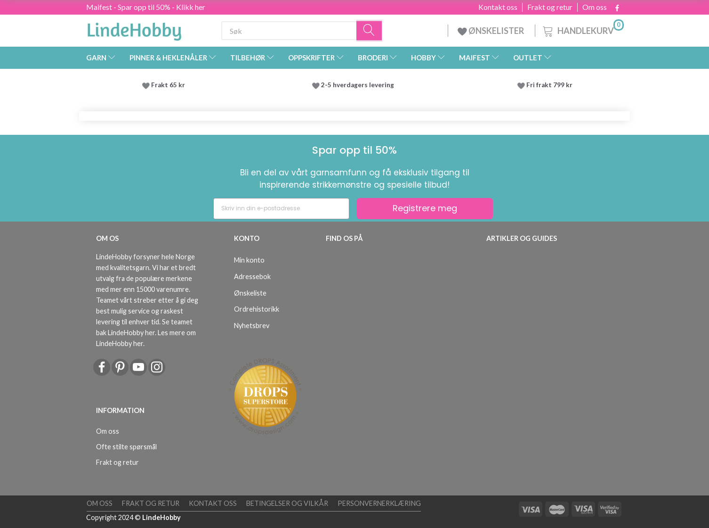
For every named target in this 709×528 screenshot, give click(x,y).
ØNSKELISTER (491, 30)
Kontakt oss (497, 7)
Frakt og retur (549, 7)
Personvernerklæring (379, 503)
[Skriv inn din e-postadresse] (281, 208)
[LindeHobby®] (134, 28)
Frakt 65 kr (168, 85)
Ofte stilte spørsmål (126, 447)
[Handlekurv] (582, 29)
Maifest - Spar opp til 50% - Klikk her (145, 6)
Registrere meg (425, 208)
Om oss (594, 7)
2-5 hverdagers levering (359, 85)
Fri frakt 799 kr (548, 85)
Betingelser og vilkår (287, 503)
